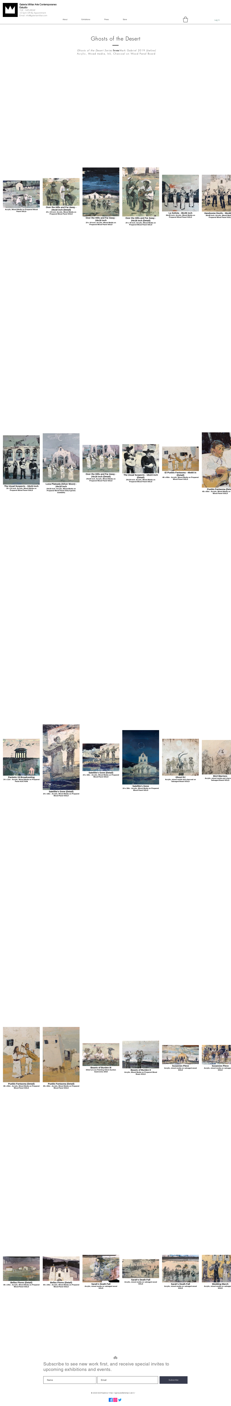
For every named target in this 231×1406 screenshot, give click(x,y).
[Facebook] (111, 1400)
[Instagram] (115, 1400)
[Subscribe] (174, 1380)
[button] (185, 19)
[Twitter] (120, 1400)
